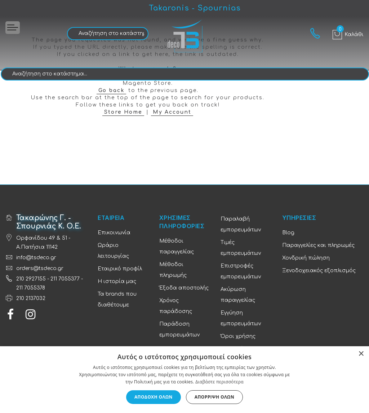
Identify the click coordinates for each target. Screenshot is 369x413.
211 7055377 (65, 279)
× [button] (361, 354)
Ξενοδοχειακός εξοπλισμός (319, 270)
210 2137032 (30, 298)
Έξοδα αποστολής (184, 288)
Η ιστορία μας (117, 281)
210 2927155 (31, 279)
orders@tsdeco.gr (39, 268)
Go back (111, 90)
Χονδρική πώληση (306, 258)
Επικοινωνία (114, 232)
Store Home (123, 112)
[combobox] (108, 33)
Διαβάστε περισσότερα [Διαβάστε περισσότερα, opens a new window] (219, 382)
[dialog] (184, 379)
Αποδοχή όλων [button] (153, 397)
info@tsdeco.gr (36, 257)
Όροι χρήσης (238, 336)
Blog (288, 232)
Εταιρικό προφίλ (120, 268)
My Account (172, 112)
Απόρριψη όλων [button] (214, 397)
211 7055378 (30, 288)
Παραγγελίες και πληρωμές (318, 245)
